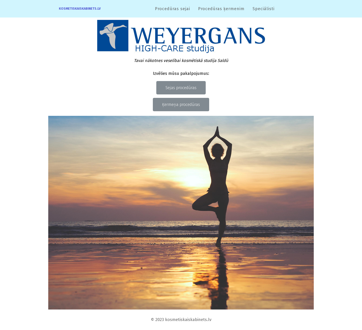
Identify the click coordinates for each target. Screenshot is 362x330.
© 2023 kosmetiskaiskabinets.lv (181, 319)
